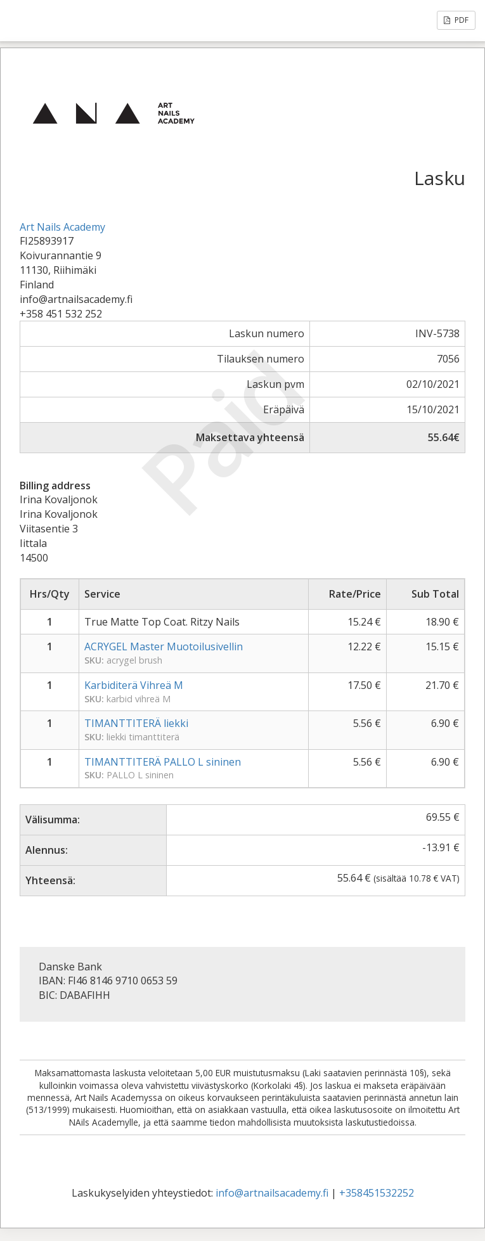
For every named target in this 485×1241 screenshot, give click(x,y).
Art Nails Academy (62, 227)
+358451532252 (376, 1193)
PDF (456, 20)
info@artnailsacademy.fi (272, 1193)
